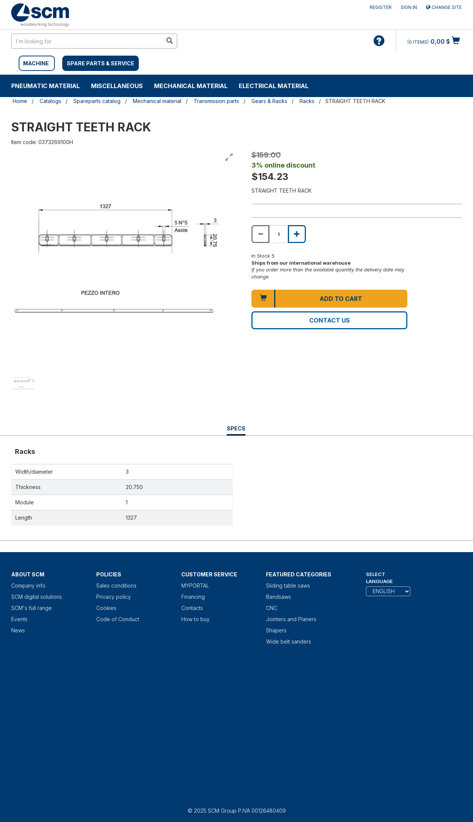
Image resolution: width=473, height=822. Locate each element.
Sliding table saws (288, 585)
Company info (28, 585)
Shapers (276, 630)
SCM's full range (31, 608)
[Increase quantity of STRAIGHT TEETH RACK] (297, 234)
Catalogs (50, 101)
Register (381, 7)
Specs (236, 430)
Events (19, 619)
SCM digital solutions (36, 597)
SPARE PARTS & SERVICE (100, 63)
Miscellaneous (117, 86)
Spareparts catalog (96, 101)
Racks (307, 101)
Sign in (409, 7)
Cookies (106, 608)
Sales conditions (116, 585)
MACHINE (36, 63)
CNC (271, 608)
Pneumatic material (45, 86)
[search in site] (87, 41)
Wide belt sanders (288, 641)
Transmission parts (216, 101)
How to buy (195, 619)
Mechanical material (191, 86)
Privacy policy (113, 597)
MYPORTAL (195, 585)
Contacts (192, 608)
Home (20, 101)
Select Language (379, 577)
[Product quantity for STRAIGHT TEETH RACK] (278, 234)
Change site (444, 7)
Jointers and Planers (291, 619)
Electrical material (273, 86)
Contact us (329, 320)
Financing (193, 597)
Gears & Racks (269, 101)
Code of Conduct (117, 619)
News (18, 630)
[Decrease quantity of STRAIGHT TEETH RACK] (260, 234)
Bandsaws (278, 597)
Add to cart (341, 298)
